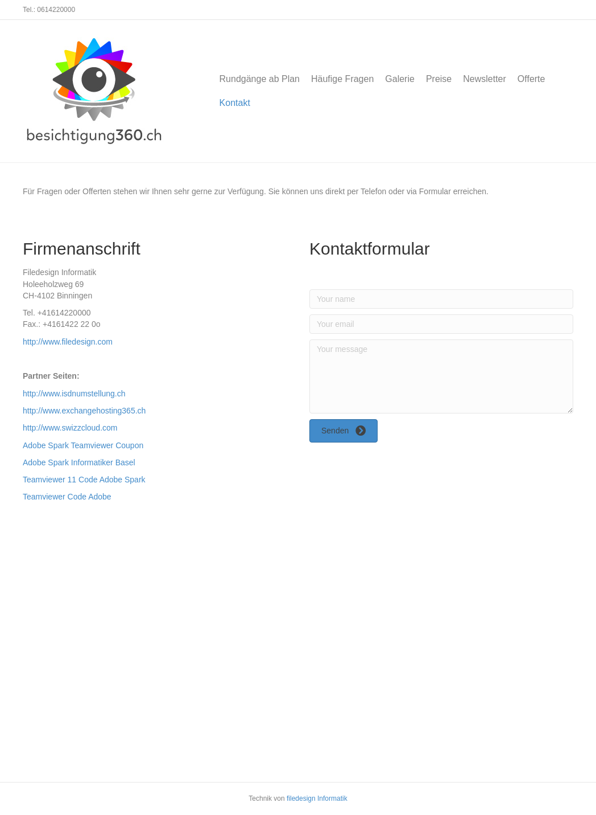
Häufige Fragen (342, 79)
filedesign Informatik (317, 798)
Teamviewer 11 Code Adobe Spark (84, 479)
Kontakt (235, 103)
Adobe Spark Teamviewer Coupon (83, 445)
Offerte (531, 79)
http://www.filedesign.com (68, 341)
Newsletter (484, 79)
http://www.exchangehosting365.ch (84, 410)
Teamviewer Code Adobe (67, 496)
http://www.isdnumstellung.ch (74, 393)
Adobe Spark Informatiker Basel (79, 462)
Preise (439, 79)
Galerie (400, 79)
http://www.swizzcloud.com (70, 427)
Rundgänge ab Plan (260, 79)
